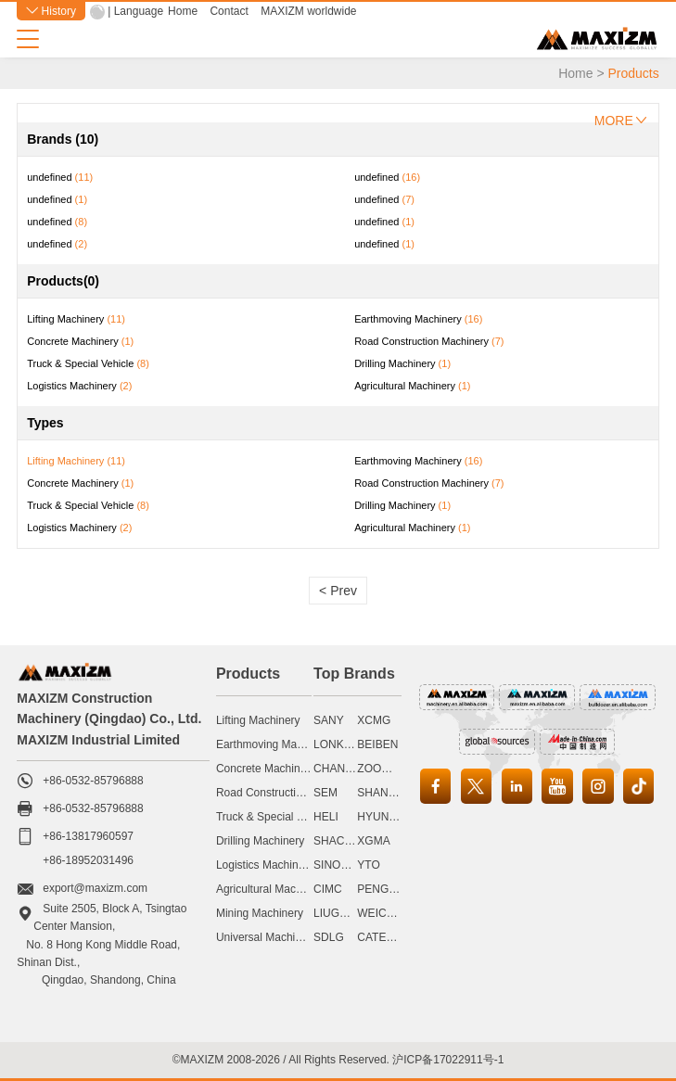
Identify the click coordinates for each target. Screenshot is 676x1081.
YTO (368, 864)
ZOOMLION (386, 768)
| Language (135, 11)
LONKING (338, 744)
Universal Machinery (266, 937)
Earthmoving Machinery (274, 744)
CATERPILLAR (394, 937)
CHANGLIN (342, 768)
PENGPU (380, 889)
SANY (328, 720)
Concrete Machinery (265, 768)
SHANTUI (381, 792)
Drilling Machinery (260, 840)
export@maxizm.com (95, 888)
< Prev (338, 590)
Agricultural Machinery (271, 889)
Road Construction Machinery (289, 792)
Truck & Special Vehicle (274, 816)
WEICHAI (380, 913)
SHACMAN (341, 840)
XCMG (373, 720)
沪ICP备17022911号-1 (448, 1059)
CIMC (327, 889)
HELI (325, 816)
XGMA (373, 840)
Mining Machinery (259, 913)
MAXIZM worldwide (308, 11)
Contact (229, 11)
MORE (620, 120)
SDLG (328, 937)
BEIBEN (377, 744)
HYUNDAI (382, 816)
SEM (325, 792)
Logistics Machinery (264, 864)
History (51, 11)
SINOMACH (343, 864)
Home (183, 11)
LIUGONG (338, 913)
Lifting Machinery (258, 720)
